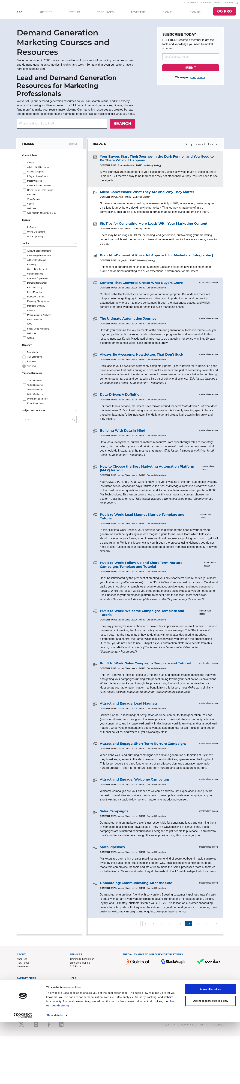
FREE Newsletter (190, 4)
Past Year (31, 363)
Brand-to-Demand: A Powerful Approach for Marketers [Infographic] (156, 257)
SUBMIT (190, 69)
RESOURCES (105, 13)
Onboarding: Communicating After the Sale (136, 885)
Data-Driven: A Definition (121, 397)
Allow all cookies (210, 1051)
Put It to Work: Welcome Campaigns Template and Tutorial (142, 615)
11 (170, 925)
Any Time (31, 368)
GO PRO (224, 12)
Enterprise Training (80, 964)
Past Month (32, 354)
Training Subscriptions (82, 961)
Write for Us (23, 992)
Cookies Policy (78, 1003)
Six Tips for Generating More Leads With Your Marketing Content (154, 226)
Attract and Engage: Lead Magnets (129, 706)
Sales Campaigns (114, 813)
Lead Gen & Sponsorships (31, 985)
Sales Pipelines (112, 849)
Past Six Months (34, 359)
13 (188, 925)
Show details (54, 1077)
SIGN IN (168, 13)
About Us (22, 961)
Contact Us (76, 985)
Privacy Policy (77, 999)
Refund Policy (77, 992)
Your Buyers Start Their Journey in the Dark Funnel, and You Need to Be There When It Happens (157, 161)
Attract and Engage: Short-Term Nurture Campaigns (143, 746)
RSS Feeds (23, 964)
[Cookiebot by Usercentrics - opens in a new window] (22, 1077)
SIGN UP (195, 13)
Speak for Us (24, 996)
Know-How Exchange (81, 988)
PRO (19, 13)
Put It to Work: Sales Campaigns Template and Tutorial (145, 665)
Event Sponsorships (28, 988)
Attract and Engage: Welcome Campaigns (135, 782)
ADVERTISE (138, 13)
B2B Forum (76, 968)
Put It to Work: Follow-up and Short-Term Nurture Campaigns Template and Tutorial (141, 567)
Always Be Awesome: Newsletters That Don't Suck (141, 357)
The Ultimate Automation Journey (128, 321)
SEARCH (122, 125)
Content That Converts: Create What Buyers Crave (141, 285)
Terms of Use (77, 996)
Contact (229, 4)
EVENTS (74, 13)
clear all (73, 146)
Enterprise (206, 4)
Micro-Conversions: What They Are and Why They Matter (147, 194)
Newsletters (23, 968)
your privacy (197, 79)
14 (197, 925)
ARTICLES (45, 13)
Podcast (218, 4)
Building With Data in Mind (122, 433)
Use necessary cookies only (210, 1062)
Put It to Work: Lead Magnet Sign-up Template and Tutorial (142, 519)
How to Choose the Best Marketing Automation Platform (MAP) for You (147, 470)
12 (179, 925)
